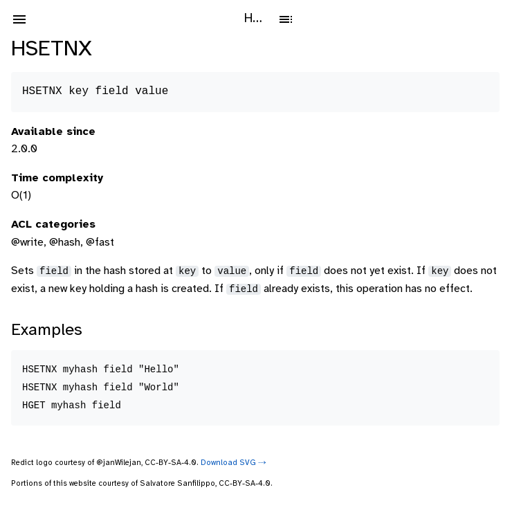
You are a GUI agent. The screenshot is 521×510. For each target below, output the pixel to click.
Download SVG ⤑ (233, 463)
